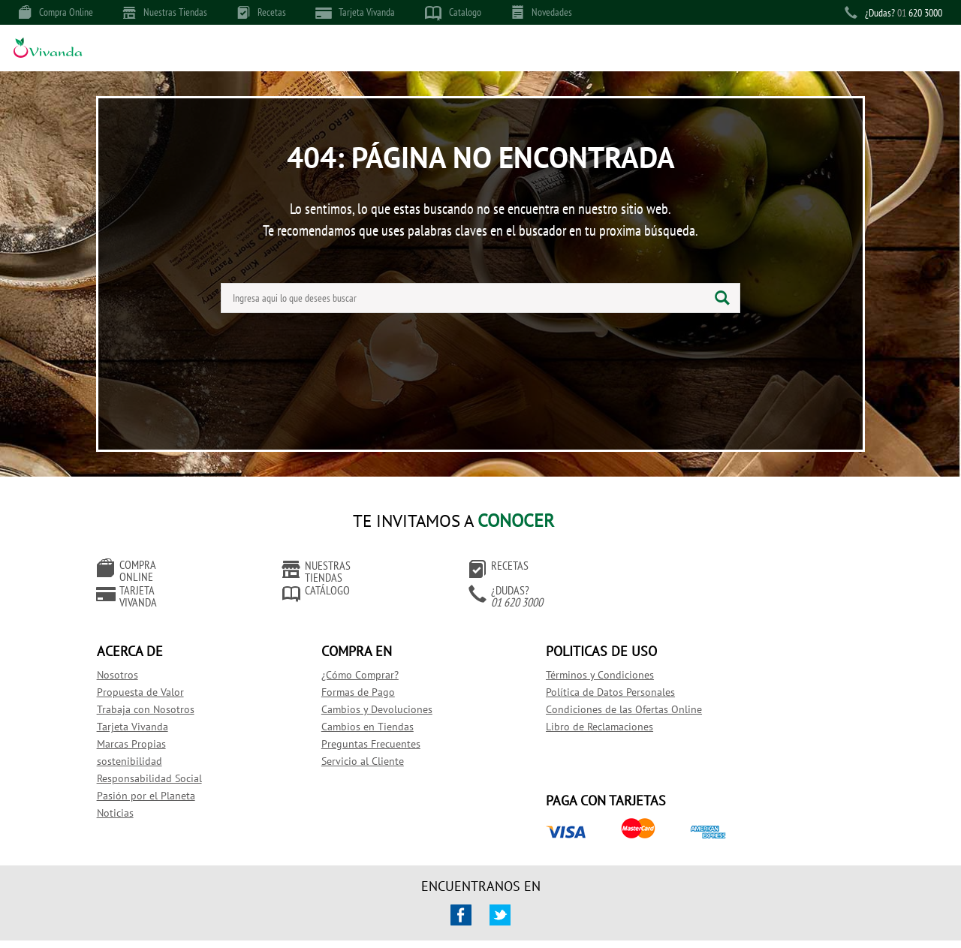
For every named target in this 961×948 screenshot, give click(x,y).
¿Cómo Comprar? (338, 656)
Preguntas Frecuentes (349, 725)
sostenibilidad (140, 742)
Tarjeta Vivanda (355, 12)
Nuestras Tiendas (165, 12)
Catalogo (453, 12)
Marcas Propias (141, 725)
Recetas (261, 12)
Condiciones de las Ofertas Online (570, 690)
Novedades (541, 12)
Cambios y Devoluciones (355, 690)
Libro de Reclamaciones (545, 708)
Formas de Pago (336, 673)
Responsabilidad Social (159, 759)
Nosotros (128, 656)
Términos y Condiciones (546, 656)
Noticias (125, 794)
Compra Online (56, 12)
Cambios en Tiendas (346, 708)
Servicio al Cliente (341, 742)
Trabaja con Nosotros (156, 690)
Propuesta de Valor (150, 673)
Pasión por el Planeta (156, 777)
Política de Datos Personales (556, 673)
